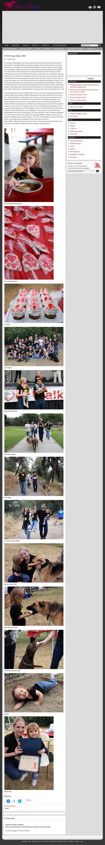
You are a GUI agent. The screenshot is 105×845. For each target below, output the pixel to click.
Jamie (13, 59)
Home (6, 45)
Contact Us (45, 45)
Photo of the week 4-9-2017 (78, 97)
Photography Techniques (75, 48)
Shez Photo (15, 45)
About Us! (35, 45)
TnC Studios (73, 116)
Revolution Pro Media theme (50, 841)
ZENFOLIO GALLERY (76, 107)
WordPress (71, 841)
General (46, 48)
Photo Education (58, 48)
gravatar (47, 827)
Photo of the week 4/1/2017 (78, 100)
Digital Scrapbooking (59, 45)
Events (38, 48)
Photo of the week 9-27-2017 (78, 94)
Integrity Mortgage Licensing (78, 113)
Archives (26, 45)
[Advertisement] (52, 27)
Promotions (91, 48)
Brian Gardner (63, 841)
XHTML (77, 841)
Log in (81, 841)
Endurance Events (26, 48)
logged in (15, 830)
